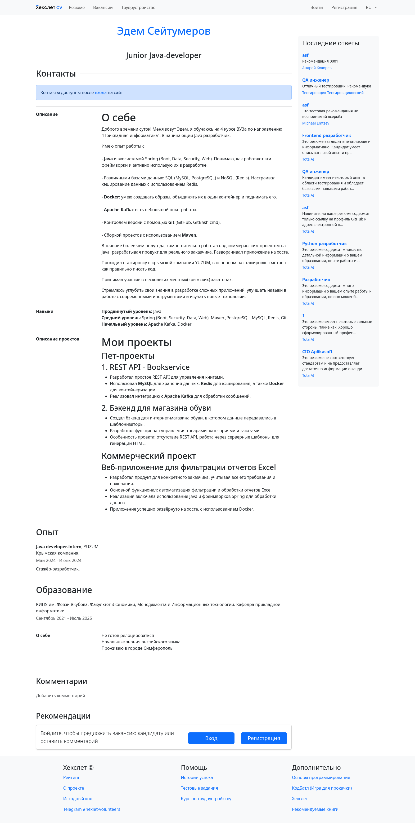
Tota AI (308, 159)
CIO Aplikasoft (317, 352)
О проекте (73, 788)
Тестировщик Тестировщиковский (333, 92)
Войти (316, 7)
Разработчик (316, 279)
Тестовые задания (199, 788)
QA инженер (315, 80)
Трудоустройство (138, 7)
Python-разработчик (324, 243)
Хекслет (300, 799)
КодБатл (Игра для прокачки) (322, 788)
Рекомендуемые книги (315, 809)
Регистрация (344, 7)
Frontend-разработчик (326, 135)
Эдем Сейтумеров (164, 30)
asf (305, 55)
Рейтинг (71, 777)
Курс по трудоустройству (206, 799)
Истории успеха (197, 777)
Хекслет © (78, 767)
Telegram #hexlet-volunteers (91, 809)
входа (101, 92)
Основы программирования (321, 777)
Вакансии (103, 7)
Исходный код (77, 799)
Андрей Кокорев (317, 67)
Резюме (77, 7)
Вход (211, 738)
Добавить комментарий (60, 695)
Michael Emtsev (315, 123)
